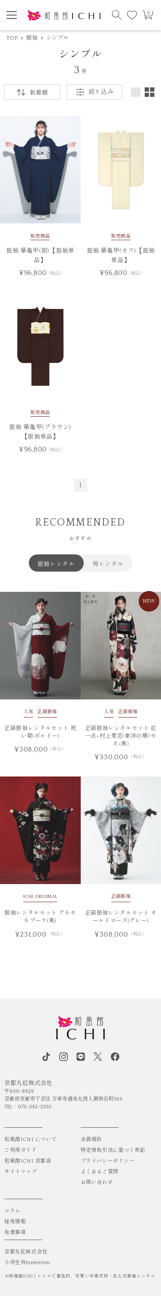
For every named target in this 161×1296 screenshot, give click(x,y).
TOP (12, 38)
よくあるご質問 (99, 1172)
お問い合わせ (97, 1182)
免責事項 (15, 1232)
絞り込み (95, 92)
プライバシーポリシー (108, 1161)
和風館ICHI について (30, 1139)
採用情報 (15, 1222)
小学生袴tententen (27, 1262)
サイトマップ (20, 1172)
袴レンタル (108, 563)
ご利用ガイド (20, 1150)
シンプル (57, 38)
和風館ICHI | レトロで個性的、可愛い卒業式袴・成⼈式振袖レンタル (82, 1276)
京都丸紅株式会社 (26, 1252)
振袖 (32, 38)
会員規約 (91, 1139)
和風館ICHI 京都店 (28, 1161)
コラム (12, 1211)
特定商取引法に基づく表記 (113, 1150)
